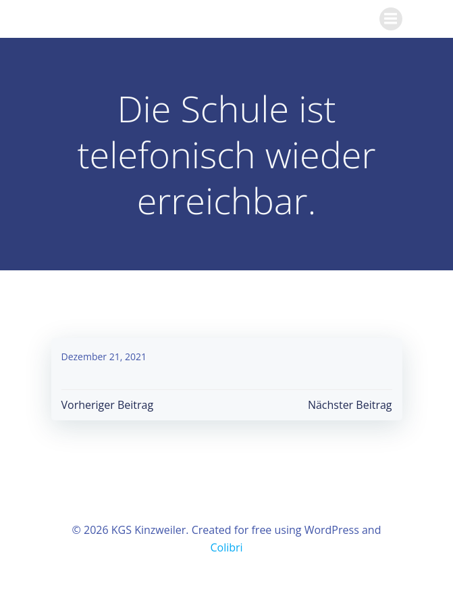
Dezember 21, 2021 (103, 356)
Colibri (226, 547)
